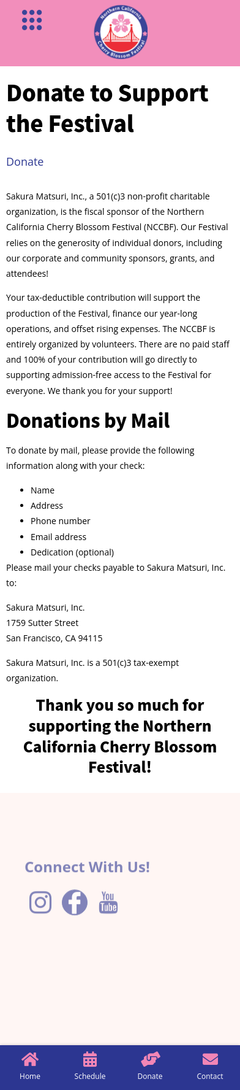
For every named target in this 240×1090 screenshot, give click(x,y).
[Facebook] (75, 920)
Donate (24, 161)
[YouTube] (108, 920)
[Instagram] (40, 920)
